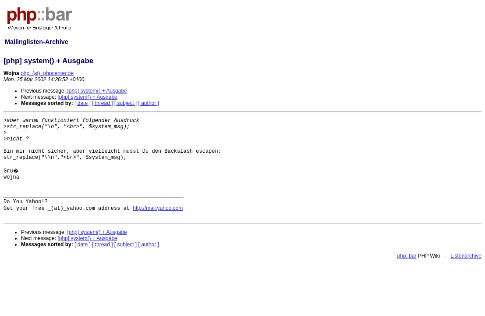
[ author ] (148, 103)
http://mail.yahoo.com (158, 208)
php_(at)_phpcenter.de (47, 73)
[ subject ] (125, 103)
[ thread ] (102, 103)
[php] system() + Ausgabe (97, 91)
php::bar (406, 256)
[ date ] (82, 103)
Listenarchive (465, 256)
